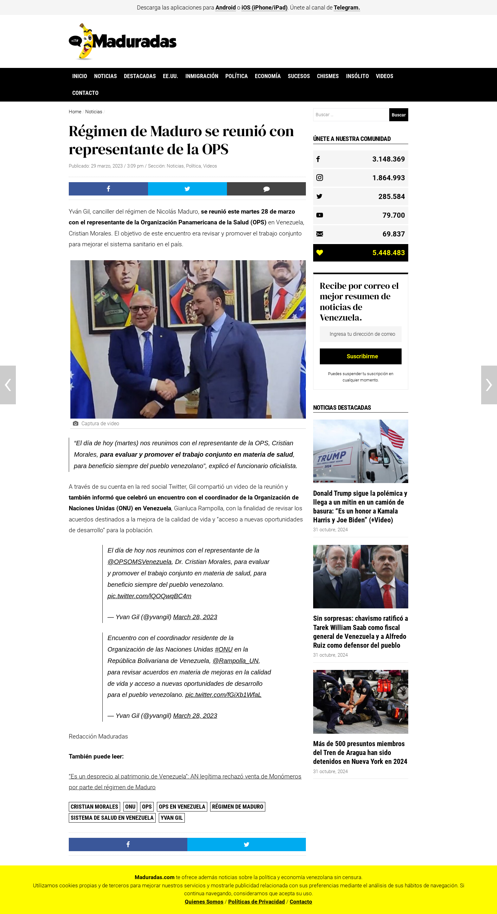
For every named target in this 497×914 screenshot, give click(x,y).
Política (236, 76)
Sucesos (299, 76)
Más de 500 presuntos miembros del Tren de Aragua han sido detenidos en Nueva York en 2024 (360, 752)
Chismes (328, 76)
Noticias (105, 76)
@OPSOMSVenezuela (139, 561)
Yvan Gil (172, 817)
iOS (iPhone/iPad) (264, 7)
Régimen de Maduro (237, 806)
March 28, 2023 (195, 616)
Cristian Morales (94, 806)
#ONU (224, 649)
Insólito (357, 76)
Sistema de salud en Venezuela (112, 817)
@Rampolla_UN (236, 660)
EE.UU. (170, 76)
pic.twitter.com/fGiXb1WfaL (223, 694)
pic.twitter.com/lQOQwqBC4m (149, 596)
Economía (268, 76)
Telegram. (347, 7)
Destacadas (140, 76)
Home (75, 112)
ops (147, 806)
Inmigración (201, 76)
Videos (384, 76)
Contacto (85, 93)
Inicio (79, 76)
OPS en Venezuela (182, 806)
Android (226, 7)
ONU (130, 806)
